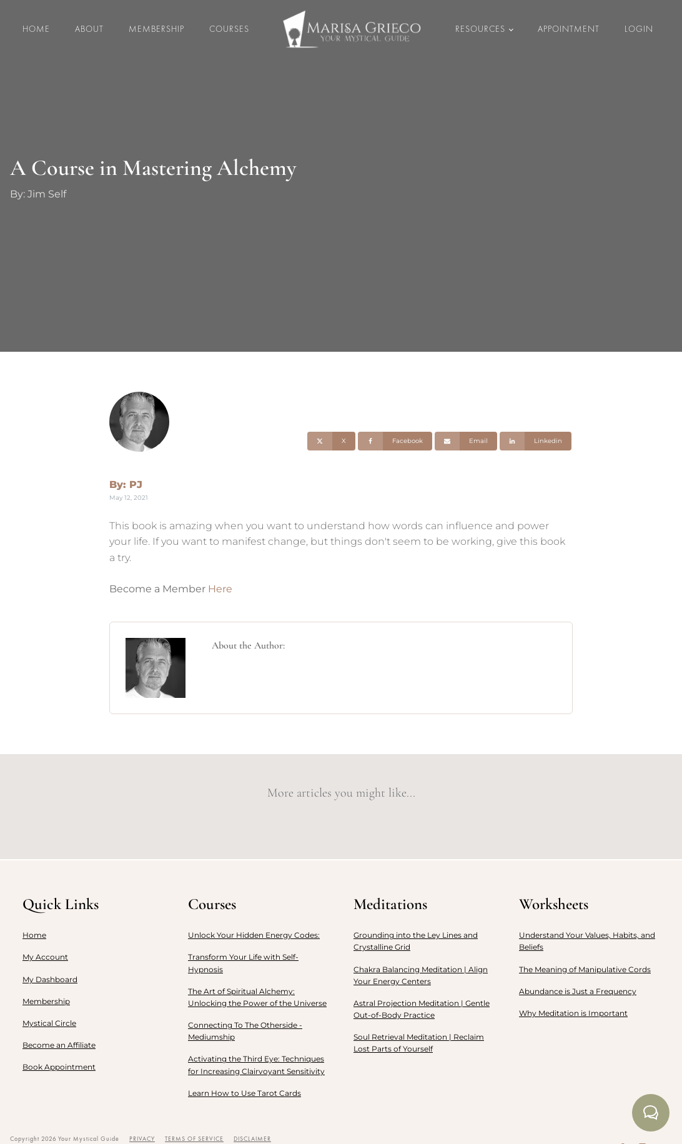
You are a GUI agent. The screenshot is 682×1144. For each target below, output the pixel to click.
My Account (45, 957)
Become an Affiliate (59, 1045)
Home (36, 28)
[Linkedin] (535, 441)
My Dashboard (49, 979)
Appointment (569, 28)
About (89, 28)
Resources (480, 28)
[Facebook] (395, 441)
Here (220, 589)
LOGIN (639, 28)
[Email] (466, 441)
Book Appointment (59, 1067)
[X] (331, 441)
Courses (229, 28)
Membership (156, 28)
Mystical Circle (49, 1023)
